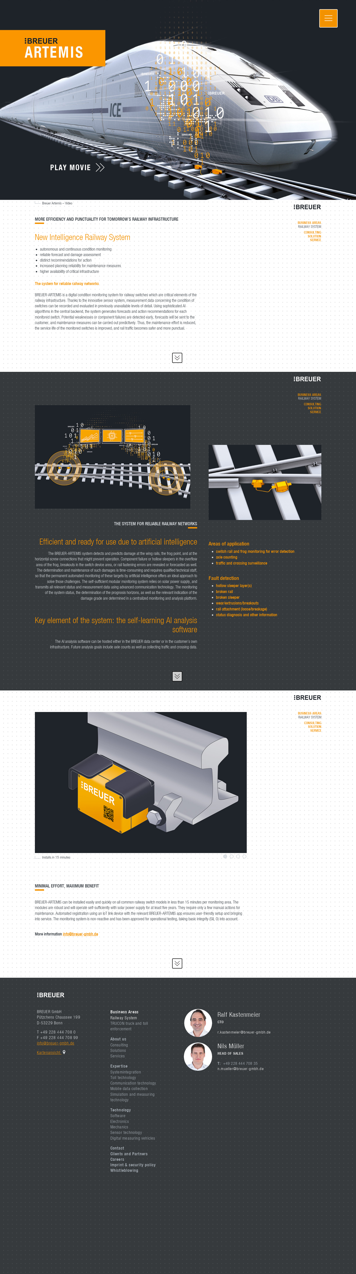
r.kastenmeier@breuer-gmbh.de (244, 1032)
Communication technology (133, 1083)
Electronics (119, 1121)
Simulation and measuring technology (132, 1097)
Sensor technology (126, 1132)
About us (118, 1038)
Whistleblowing (124, 1170)
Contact (117, 1147)
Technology (120, 1109)
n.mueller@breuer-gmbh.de (241, 1068)
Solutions (118, 1050)
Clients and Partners (129, 1153)
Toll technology (123, 1077)
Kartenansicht (49, 1052)
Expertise (119, 1065)
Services (117, 1056)
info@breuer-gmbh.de (80, 933)
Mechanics (119, 1126)
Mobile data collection (129, 1088)
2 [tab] (231, 856)
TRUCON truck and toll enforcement (129, 1026)
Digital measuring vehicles (132, 1138)
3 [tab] (238, 856)
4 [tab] (244, 856)
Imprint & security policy (133, 1164)
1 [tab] (225, 856)
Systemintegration (125, 1072)
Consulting (119, 1044)
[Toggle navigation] (328, 18)
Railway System (123, 1017)
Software (118, 1115)
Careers (117, 1159)
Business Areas (124, 1011)
